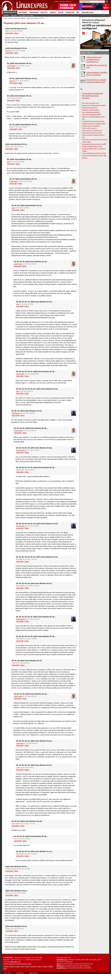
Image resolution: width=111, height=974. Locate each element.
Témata (53, 12)
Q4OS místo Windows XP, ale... (30, 23)
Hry (77, 12)
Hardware (33, 12)
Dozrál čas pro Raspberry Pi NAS (91, 114)
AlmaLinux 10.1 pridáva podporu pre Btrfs (94, 105)
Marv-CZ (8, 50)
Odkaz (16, 33)
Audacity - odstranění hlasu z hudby (92, 146)
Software (22, 12)
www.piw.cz (86, 98)
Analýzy (44, 12)
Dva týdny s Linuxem (26, 15)
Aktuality (14, 15)
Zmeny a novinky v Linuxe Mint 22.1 (92, 130)
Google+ (45, 966)
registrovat (68, 1)
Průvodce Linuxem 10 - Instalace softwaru (94, 123)
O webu (17, 966)
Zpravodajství (10, 12)
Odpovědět (9, 33)
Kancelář (70, 12)
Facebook (33, 966)
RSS (22, 966)
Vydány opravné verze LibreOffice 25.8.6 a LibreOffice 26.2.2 (94, 59)
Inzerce (11, 966)
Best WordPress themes (90, 96)
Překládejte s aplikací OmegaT (90, 110)
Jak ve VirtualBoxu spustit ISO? (91, 112)
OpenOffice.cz (88, 53)
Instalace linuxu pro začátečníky (91, 125)
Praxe (60, 12)
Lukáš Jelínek (11, 66)
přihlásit (62, 1)
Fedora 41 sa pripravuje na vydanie (92, 132)
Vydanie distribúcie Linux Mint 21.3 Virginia (94, 153)
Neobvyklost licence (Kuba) (89, 107)
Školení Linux (87, 12)
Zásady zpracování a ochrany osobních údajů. (18, 964)
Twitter (39, 966)
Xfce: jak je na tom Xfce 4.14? (90, 103)
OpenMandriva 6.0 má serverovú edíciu (93, 121)
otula (8, 161)
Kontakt (6, 966)
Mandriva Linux (33, 973)
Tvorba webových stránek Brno (92, 93)
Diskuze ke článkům (20, 18)
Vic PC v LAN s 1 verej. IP (89, 128)
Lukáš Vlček (20, 743)
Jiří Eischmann (16, 413)
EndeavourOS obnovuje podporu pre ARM (94, 144)
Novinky (6, 15)
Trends (27, 966)
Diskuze (10, 18)
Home (5, 18)
